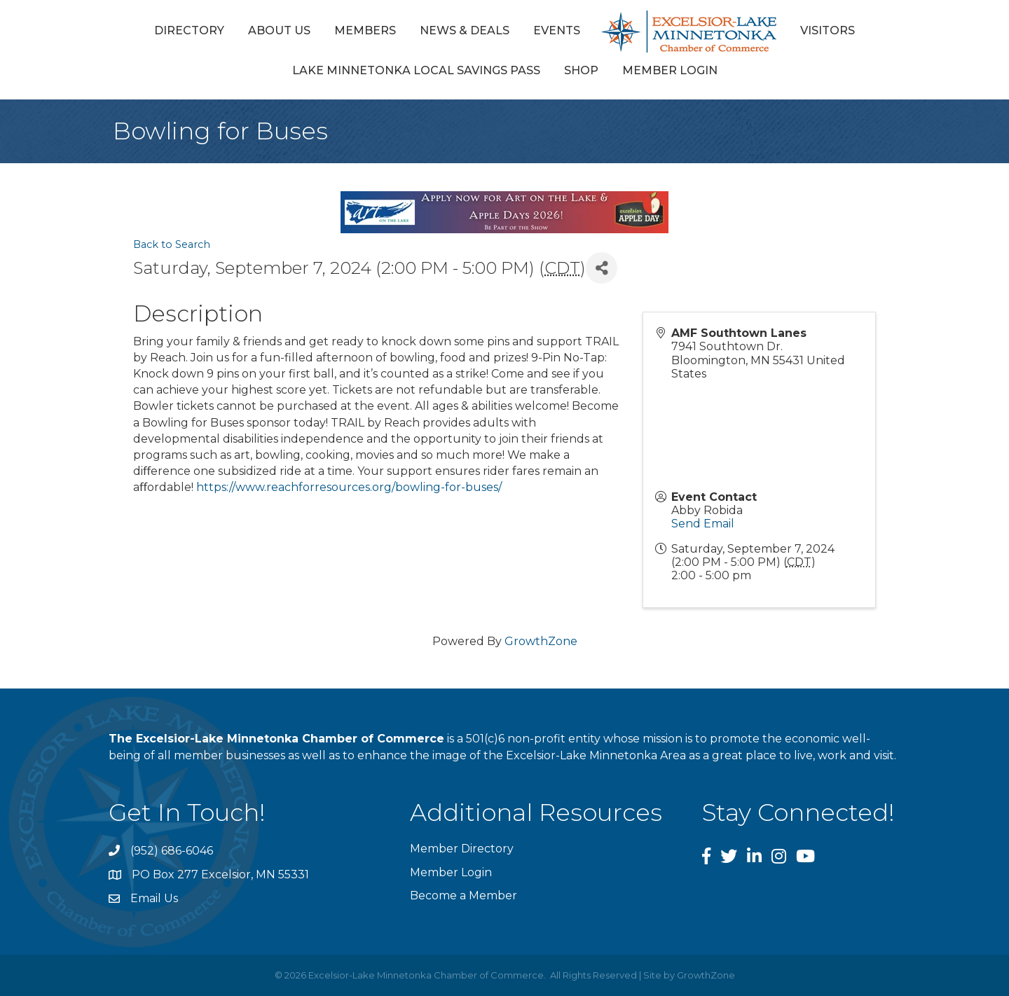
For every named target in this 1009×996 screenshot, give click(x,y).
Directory (189, 30)
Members (365, 30)
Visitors (827, 30)
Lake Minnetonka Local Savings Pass (416, 70)
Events (556, 30)
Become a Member (463, 895)
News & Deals (464, 30)
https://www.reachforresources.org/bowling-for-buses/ (349, 487)
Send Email (702, 523)
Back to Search (171, 244)
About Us (279, 30)
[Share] (601, 268)
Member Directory (462, 848)
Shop (581, 70)
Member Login (670, 70)
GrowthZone (540, 641)
